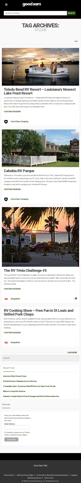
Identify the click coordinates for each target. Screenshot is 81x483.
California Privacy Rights (18, 435)
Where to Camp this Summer (14, 391)
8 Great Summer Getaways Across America (20, 381)
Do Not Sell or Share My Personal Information (52, 475)
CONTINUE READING (12, 112)
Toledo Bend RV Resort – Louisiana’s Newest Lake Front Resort (40, 91)
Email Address (9, 424)
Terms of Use (49, 478)
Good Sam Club (40, 465)
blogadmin (15, 299)
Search (71, 13)
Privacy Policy (8, 475)
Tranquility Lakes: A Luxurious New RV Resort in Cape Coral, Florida (29, 386)
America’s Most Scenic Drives (14, 376)
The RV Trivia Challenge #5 (25, 270)
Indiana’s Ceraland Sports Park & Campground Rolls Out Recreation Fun (31, 396)
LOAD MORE (72, 353)
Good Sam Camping (19, 121)
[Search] (40, 358)
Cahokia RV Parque (19, 171)
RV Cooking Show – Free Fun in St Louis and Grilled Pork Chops (38, 312)
